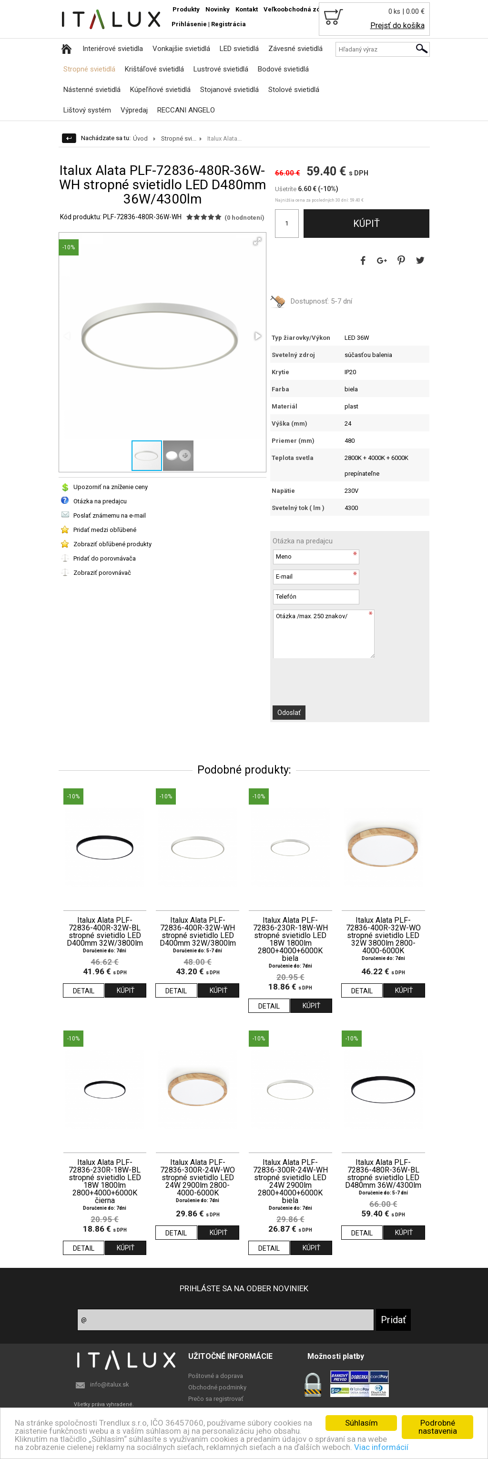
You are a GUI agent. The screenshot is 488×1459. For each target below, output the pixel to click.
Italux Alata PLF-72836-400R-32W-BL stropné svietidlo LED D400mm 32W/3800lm (105, 932)
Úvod (140, 138)
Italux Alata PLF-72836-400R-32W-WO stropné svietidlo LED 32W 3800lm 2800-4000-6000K (383, 936)
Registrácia (228, 24)
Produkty (186, 9)
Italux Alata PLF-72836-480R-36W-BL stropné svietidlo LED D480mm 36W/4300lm (383, 1174)
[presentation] (324, 676)
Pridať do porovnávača (104, 558)
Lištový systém (87, 110)
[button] (257, 241)
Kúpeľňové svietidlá (160, 89)
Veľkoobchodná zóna (296, 9)
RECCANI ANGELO (186, 110)
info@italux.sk (109, 1384)
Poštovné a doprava (215, 1375)
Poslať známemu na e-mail (109, 515)
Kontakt (246, 9)
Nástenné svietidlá (92, 89)
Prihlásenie (189, 24)
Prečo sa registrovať (216, 1398)
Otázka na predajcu (100, 501)
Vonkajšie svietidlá (181, 48)
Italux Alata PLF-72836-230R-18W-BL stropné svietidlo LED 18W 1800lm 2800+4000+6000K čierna (105, 1181)
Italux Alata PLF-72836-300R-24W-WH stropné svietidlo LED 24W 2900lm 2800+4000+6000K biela (290, 1181)
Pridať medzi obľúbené (104, 529)
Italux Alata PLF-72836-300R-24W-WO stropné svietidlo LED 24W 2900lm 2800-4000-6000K (197, 1178)
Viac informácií (381, 1447)
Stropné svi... (178, 138)
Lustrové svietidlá (220, 69)
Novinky (217, 9)
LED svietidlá (239, 48)
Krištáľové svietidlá (154, 69)
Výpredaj (134, 110)
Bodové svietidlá (283, 69)
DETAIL (83, 991)
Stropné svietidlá (89, 69)
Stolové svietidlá (293, 89)
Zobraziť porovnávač (102, 572)
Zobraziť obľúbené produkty (112, 544)
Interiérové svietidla (112, 48)
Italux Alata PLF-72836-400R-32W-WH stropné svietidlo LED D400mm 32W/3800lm (198, 932)
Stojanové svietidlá (229, 89)
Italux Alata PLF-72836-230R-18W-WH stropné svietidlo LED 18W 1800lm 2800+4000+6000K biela (290, 939)
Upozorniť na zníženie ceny (110, 486)
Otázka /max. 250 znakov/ (324, 633)
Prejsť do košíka (397, 25)
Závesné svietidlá (295, 48)
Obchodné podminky (217, 1387)
